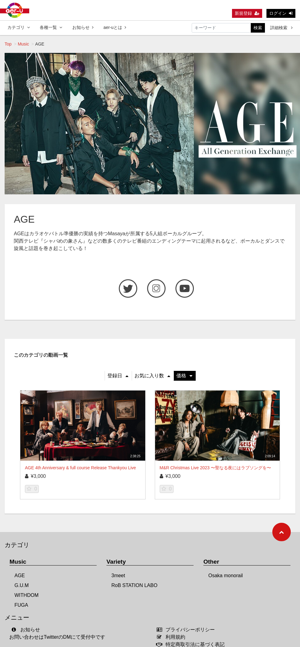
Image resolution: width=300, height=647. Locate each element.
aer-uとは (114, 27)
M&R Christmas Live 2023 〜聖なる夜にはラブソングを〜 (215, 467)
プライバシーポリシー (187, 629)
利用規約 (172, 637)
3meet (118, 575)
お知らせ (83, 27)
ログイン (281, 13)
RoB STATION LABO (134, 585)
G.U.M (21, 585)
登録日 (117, 375)
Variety (116, 561)
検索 (258, 27)
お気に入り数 (152, 375)
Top (8, 44)
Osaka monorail (225, 575)
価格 (184, 375)
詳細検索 (281, 27)
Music (23, 44)
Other (211, 561)
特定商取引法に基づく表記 (192, 644)
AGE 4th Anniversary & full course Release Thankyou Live (80, 467)
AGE (19, 575)
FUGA (21, 605)
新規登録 (247, 13)
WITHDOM (26, 595)
